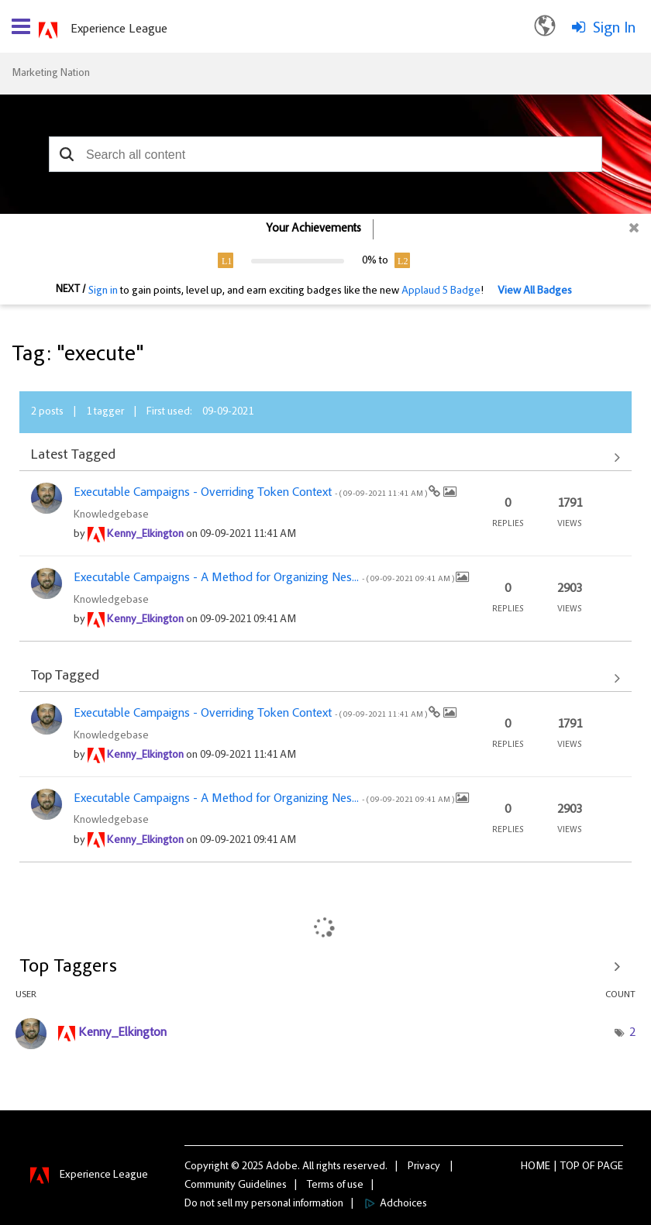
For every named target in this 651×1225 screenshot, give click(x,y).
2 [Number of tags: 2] (632, 1033)
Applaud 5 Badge (440, 291)
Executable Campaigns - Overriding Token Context (251, 493)
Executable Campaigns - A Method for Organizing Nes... (265, 578)
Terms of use (335, 1185)
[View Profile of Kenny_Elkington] (145, 534)
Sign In (614, 28)
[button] (66, 154)
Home (535, 1166)
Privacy (424, 1166)
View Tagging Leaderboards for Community (325, 967)
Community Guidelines (235, 1185)
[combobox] (325, 154)
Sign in (103, 291)
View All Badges (535, 291)
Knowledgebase (111, 515)
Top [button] (570, 1166)
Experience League (119, 29)
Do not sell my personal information (263, 1204)
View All (325, 457)
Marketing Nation (51, 73)
